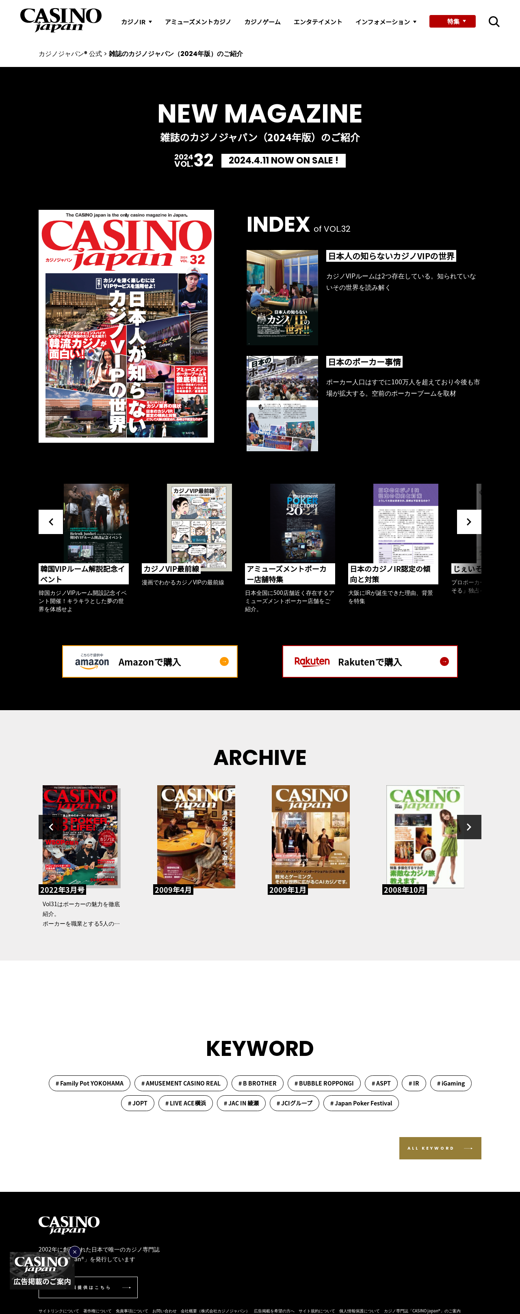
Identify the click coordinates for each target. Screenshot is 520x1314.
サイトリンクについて (59, 1311)
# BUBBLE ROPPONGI (324, 1083)
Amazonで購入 (174, 661)
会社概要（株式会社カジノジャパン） (215, 1311)
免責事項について (132, 1311)
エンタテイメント (318, 21)
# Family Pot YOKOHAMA (90, 1083)
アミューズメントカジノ (198, 21)
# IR (414, 1083)
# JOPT (137, 1103)
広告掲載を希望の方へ (274, 1311)
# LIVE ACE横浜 (185, 1103)
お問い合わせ (164, 1311)
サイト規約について (317, 1311)
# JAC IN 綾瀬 (241, 1103)
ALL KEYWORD (431, 1148)
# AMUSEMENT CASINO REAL (181, 1083)
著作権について (97, 1311)
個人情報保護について (359, 1311)
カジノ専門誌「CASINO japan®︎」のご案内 (422, 1311)
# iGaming (451, 1083)
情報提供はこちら (89, 1287)
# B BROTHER (257, 1083)
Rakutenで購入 (393, 661)
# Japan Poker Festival (361, 1103)
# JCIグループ (294, 1103)
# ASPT (381, 1083)
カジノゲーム (262, 21)
